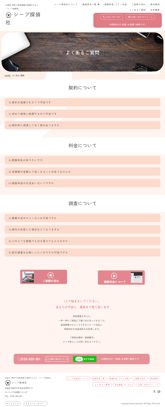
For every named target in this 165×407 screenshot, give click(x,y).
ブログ (130, 384)
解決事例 (155, 4)
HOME (8, 75)
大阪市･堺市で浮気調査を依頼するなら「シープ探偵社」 (29, 378)
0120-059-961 (112, 16)
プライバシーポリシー (35, 403)
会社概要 (155, 9)
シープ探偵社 (16, 382)
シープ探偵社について (66, 4)
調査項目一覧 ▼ (91, 4)
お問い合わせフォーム (140, 16)
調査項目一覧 (99, 378)
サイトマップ (12, 403)
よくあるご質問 (137, 9)
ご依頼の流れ (139, 4)
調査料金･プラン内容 (115, 4)
